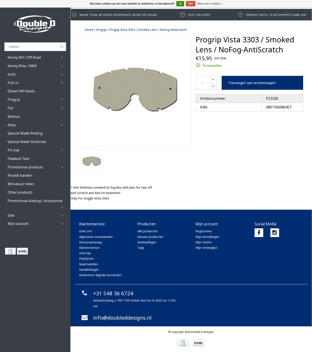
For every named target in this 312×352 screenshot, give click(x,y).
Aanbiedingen (146, 242)
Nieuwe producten (150, 237)
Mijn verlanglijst (206, 248)
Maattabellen (88, 264)
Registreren (203, 231)
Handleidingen (89, 269)
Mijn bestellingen (207, 237)
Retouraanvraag (90, 242)
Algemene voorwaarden (96, 237)
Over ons (85, 231)
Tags (140, 248)
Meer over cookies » (209, 3)
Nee (190, 3)
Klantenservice (89, 248)
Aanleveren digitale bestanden (100, 275)
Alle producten (147, 231)
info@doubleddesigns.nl (115, 317)
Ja (180, 3)
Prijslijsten (86, 258)
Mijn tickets (203, 242)
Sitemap (85, 253)
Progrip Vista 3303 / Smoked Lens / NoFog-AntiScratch (148, 30)
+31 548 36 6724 (106, 293)
